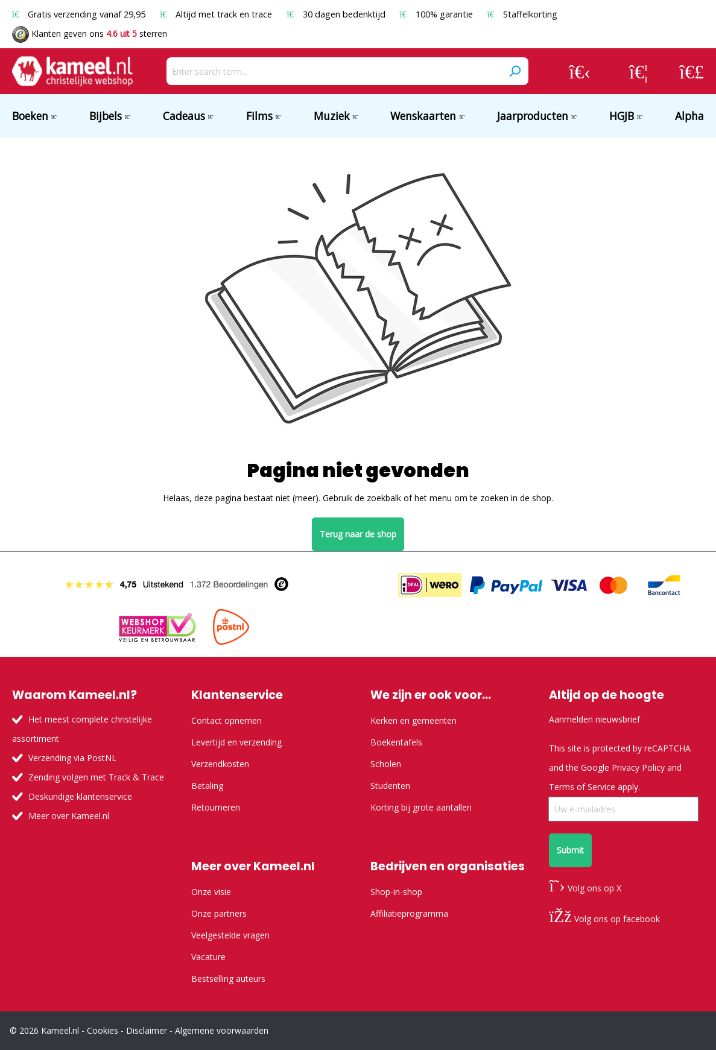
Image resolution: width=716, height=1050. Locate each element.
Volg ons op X (585, 888)
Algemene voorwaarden (221, 1030)
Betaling (207, 785)
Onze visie (211, 891)
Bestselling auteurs (228, 978)
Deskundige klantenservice (80, 796)
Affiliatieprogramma (409, 913)
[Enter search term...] (333, 71)
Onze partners (219, 913)
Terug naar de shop (358, 534)
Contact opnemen (226, 720)
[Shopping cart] (691, 71)
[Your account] (580, 71)
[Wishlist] (638, 71)
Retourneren (215, 807)
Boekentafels (396, 742)
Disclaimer (146, 1030)
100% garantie (437, 14)
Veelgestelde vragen (230, 935)
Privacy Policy (638, 767)
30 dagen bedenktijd (337, 14)
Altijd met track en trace (217, 14)
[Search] (514, 71)
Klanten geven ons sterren (89, 33)
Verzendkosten (220, 764)
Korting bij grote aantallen (421, 807)
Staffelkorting (522, 14)
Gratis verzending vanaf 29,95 (80, 14)
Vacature (208, 957)
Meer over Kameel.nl (68, 815)
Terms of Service (582, 786)
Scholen (385, 764)
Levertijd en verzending (236, 742)
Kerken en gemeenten (413, 720)
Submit (570, 850)
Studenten (390, 785)
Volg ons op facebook (604, 919)
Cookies (102, 1030)
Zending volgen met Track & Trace (96, 777)
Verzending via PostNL (72, 758)
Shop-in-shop (396, 891)
